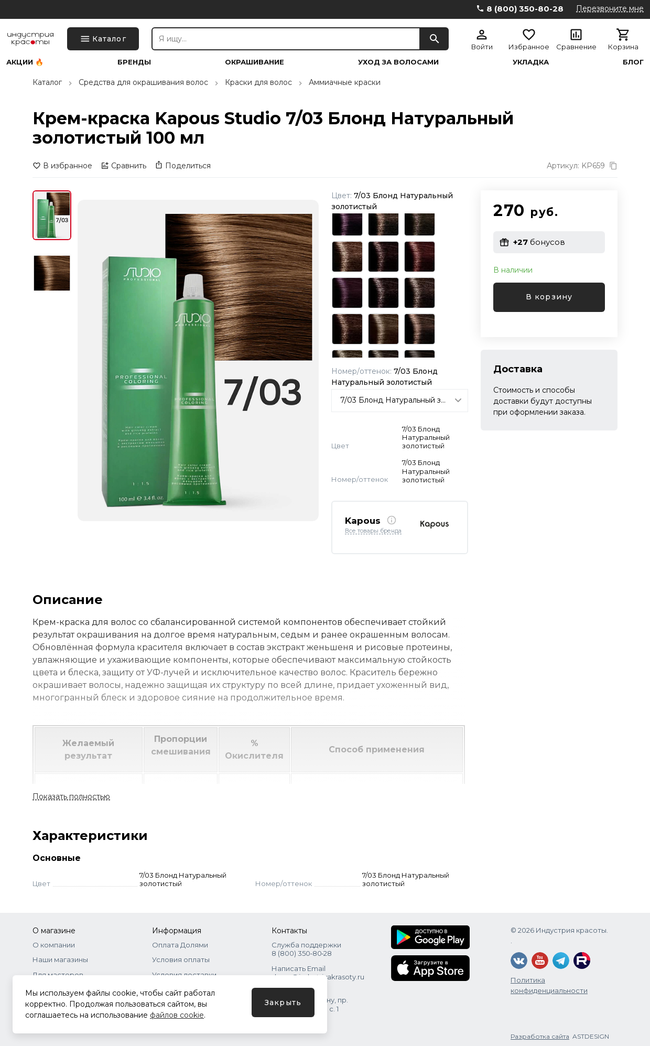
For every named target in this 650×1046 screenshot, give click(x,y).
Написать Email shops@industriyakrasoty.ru (318, 972)
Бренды (134, 62)
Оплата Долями (180, 945)
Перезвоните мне (610, 8)
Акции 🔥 (25, 62)
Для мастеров (57, 974)
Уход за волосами (398, 62)
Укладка (531, 62)
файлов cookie (177, 1015)
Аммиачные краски (345, 82)
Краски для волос (258, 82)
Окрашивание (254, 62)
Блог (633, 62)
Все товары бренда (373, 531)
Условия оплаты (181, 959)
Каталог (47, 82)
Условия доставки (184, 974)
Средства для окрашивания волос (143, 82)
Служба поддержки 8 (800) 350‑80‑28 (306, 949)
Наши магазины (60, 959)
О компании (53, 945)
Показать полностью (71, 796)
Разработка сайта (540, 1036)
